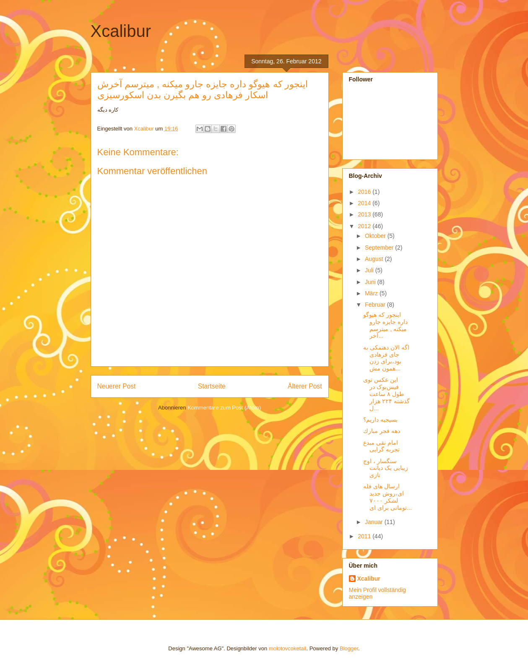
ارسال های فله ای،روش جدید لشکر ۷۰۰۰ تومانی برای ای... (387, 497)
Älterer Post (305, 386)
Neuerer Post (116, 386)
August (375, 259)
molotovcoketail (288, 648)
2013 (365, 214)
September (380, 247)
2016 (365, 191)
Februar (376, 304)
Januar (375, 522)
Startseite (212, 386)
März (372, 293)
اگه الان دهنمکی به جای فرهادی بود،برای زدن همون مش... (386, 358)
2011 (365, 536)
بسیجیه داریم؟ (380, 419)
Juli (370, 270)
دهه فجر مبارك (381, 431)
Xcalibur (121, 31)
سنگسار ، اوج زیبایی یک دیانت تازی (385, 468)
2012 (365, 226)
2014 (365, 203)
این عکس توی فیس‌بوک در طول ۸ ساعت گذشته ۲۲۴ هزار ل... (386, 393)
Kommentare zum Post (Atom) (224, 407)
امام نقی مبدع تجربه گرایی (381, 446)
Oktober (376, 235)
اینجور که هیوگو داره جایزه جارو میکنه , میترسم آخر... (385, 325)
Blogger (349, 648)
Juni (371, 282)
